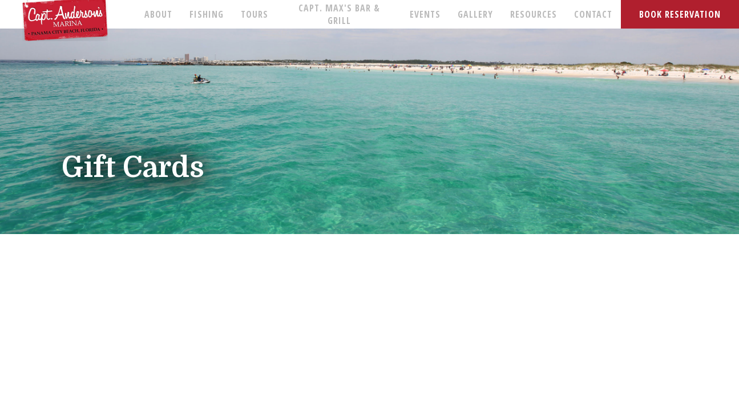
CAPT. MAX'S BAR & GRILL (339, 14)
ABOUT (158, 14)
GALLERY (475, 14)
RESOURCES (533, 14)
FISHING (206, 14)
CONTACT (593, 14)
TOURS (254, 14)
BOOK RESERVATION (680, 14)
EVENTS (425, 14)
